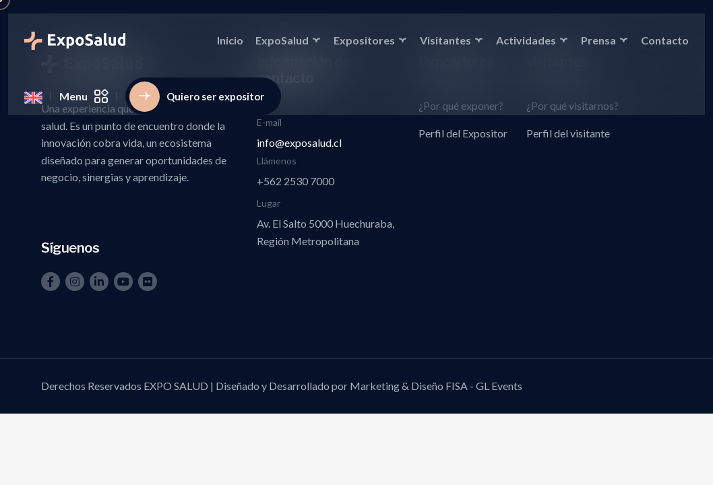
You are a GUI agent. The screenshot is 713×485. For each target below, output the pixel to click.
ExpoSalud (282, 40)
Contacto (665, 40)
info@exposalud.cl (299, 142)
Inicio (230, 40)
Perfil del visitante (568, 133)
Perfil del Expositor (462, 133)
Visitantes (445, 40)
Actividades (526, 40)
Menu (83, 96)
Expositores (364, 40)
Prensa (598, 40)
